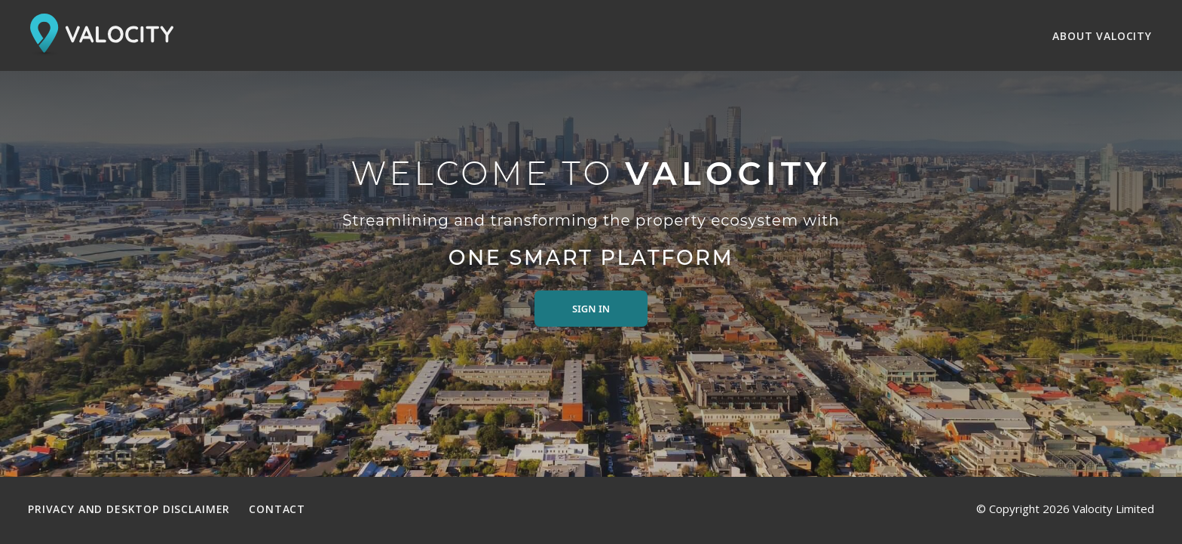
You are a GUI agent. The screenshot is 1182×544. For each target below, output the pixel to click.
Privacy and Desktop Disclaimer (129, 509)
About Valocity (1102, 36)
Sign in (591, 308)
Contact (277, 509)
